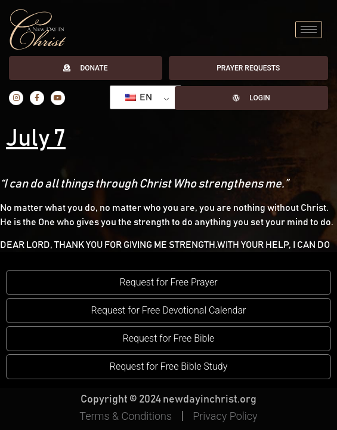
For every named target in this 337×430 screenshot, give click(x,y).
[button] (168, 282)
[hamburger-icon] (308, 29)
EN (138, 97)
